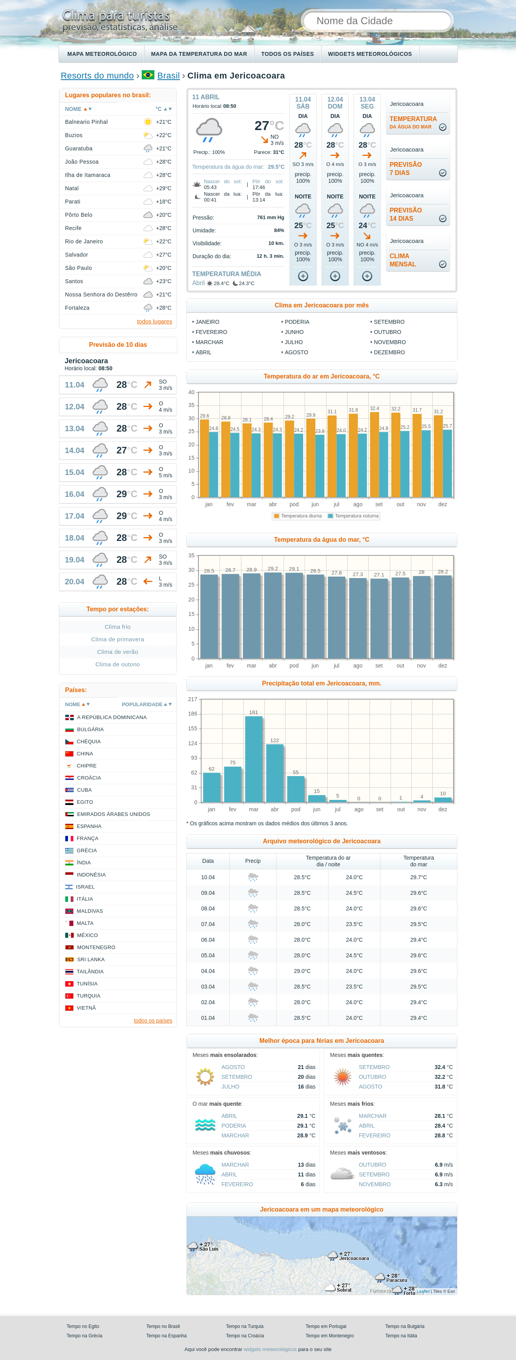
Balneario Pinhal (86, 122)
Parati (72, 201)
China (85, 754)
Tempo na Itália (401, 1336)
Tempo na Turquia (245, 1326)
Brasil (168, 75)
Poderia (297, 322)
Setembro (389, 322)
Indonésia (91, 875)
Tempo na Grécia (84, 1336)
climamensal (402, 260)
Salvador (76, 255)
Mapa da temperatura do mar (199, 54)
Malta (85, 923)
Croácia (89, 778)
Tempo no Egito (83, 1326)
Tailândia (90, 971)
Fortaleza (77, 308)
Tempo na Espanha (166, 1336)
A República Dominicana (112, 717)
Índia (84, 863)
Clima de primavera (117, 639)
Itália (85, 899)
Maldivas (90, 911)
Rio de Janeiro (84, 241)
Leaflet (423, 1291)
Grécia (87, 850)
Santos (74, 281)
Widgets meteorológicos (370, 54)
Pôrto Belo (79, 215)
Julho (294, 342)
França (87, 838)
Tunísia (87, 984)
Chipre (87, 766)
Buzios (74, 135)
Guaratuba (79, 148)
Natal (72, 188)
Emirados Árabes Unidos (113, 814)
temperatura (413, 123)
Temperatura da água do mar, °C (322, 539)
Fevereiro (211, 332)
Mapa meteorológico (102, 54)
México (87, 935)
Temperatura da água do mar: (228, 167)
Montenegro (96, 947)
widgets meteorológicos (270, 1349)
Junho (294, 332)
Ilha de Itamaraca (88, 175)
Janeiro (208, 322)
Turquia (89, 996)
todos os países (153, 1020)
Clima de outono (117, 664)
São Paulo (78, 268)
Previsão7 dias (405, 168)
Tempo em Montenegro (330, 1336)
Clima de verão (117, 651)
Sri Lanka (91, 959)
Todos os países (287, 54)
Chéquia (89, 741)
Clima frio (118, 626)
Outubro (387, 332)
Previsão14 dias (405, 214)
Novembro (390, 342)
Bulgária (90, 729)
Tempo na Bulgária (405, 1326)
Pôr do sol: (268, 181)
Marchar (209, 342)
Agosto (296, 352)
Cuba (84, 790)
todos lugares (154, 321)
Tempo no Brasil (163, 1326)
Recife (73, 228)
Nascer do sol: (223, 181)
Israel (85, 887)
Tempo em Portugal (326, 1326)
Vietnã (86, 1008)
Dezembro (389, 352)
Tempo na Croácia (245, 1336)
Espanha (89, 826)
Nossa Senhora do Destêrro (101, 294)
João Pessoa (82, 162)
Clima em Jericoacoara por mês (322, 305)
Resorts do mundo (97, 75)
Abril (198, 283)
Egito (85, 802)
